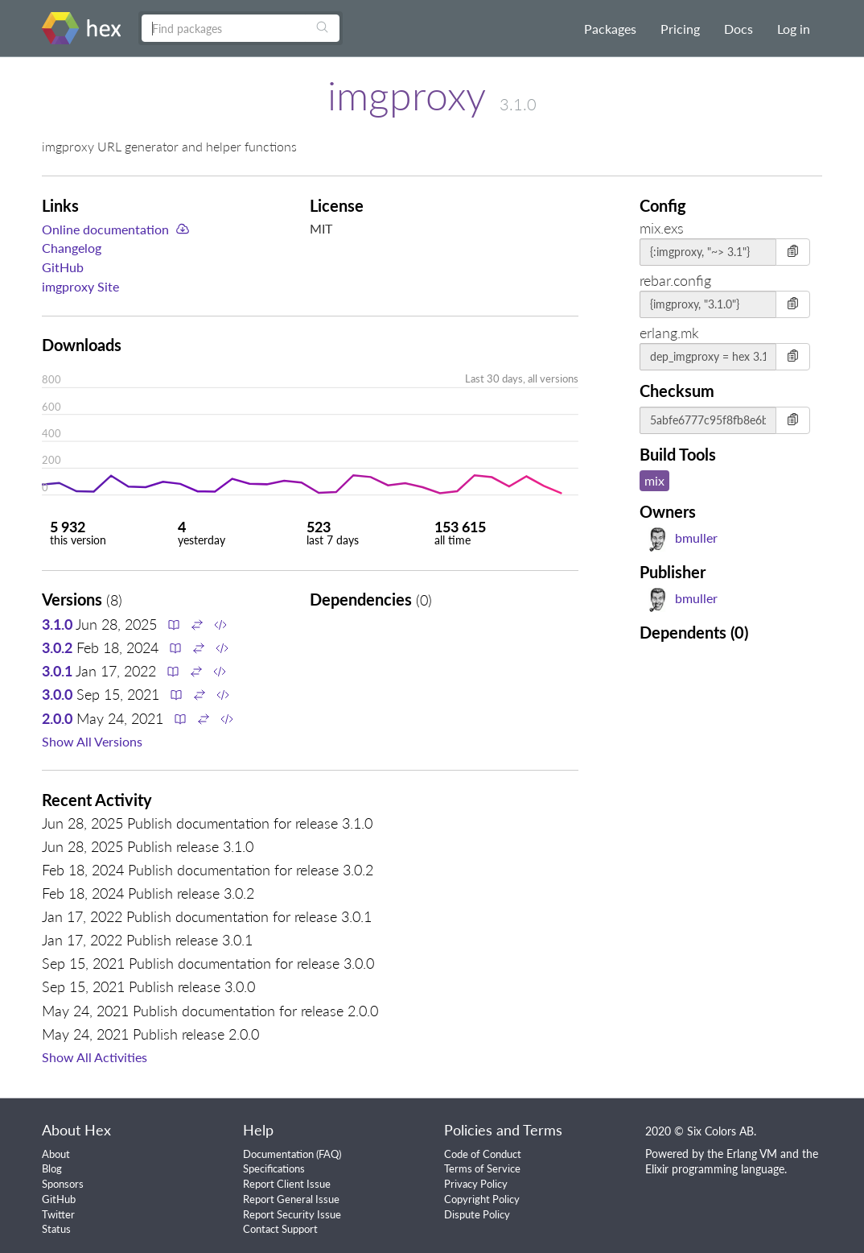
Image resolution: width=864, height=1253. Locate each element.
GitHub (63, 267)
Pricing (680, 28)
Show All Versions (92, 741)
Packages (610, 28)
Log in (793, 28)
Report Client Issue (287, 1183)
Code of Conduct (482, 1154)
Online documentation (105, 229)
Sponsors (63, 1183)
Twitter (58, 1214)
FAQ (329, 1154)
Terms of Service (482, 1168)
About (56, 1154)
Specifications (274, 1168)
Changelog (71, 247)
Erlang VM (751, 1153)
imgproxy (406, 95)
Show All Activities (94, 1057)
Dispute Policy (477, 1214)
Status (56, 1228)
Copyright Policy (482, 1199)
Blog (52, 1168)
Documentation (278, 1154)
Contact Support (280, 1228)
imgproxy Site (80, 286)
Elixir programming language (714, 1169)
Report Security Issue (292, 1214)
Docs (738, 28)
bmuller (681, 537)
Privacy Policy (476, 1183)
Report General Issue (291, 1199)
